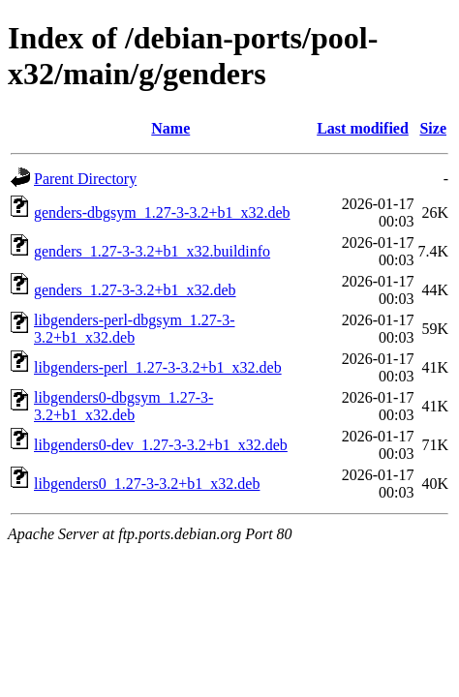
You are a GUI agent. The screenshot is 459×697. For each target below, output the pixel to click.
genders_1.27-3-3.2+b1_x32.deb (135, 290)
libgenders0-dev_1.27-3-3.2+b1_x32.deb (161, 445)
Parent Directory (85, 178)
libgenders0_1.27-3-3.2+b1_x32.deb (147, 483)
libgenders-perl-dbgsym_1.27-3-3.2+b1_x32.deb (134, 329)
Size (432, 128)
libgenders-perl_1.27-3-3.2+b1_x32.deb (158, 367)
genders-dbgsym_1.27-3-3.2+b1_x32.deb (162, 212)
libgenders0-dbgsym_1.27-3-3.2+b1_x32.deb (123, 406)
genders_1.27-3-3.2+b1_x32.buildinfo (152, 251)
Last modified (363, 128)
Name (170, 128)
